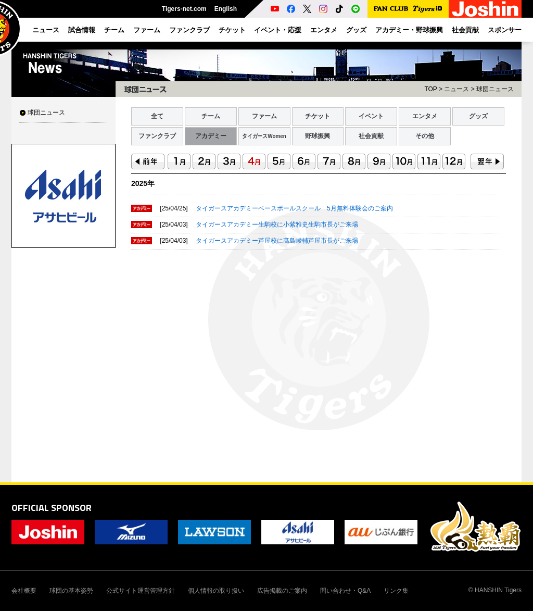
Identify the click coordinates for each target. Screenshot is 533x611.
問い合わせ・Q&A (345, 590)
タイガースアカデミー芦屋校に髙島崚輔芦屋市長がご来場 (277, 240)
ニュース (456, 89)
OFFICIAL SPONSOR (51, 508)
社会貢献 (371, 136)
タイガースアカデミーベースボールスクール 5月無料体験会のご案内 (294, 208)
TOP (430, 89)
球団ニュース (46, 112)
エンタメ (424, 116)
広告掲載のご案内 (282, 590)
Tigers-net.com (184, 9)
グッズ (478, 116)
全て (157, 116)
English (225, 9)
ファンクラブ (157, 136)
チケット (317, 116)
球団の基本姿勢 (71, 590)
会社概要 (23, 590)
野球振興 (317, 136)
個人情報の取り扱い (216, 590)
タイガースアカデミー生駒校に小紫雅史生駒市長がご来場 (277, 224)
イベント (371, 116)
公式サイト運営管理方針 (140, 590)
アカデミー (210, 136)
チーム (210, 116)
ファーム (264, 116)
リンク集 (396, 590)
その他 (424, 136)
